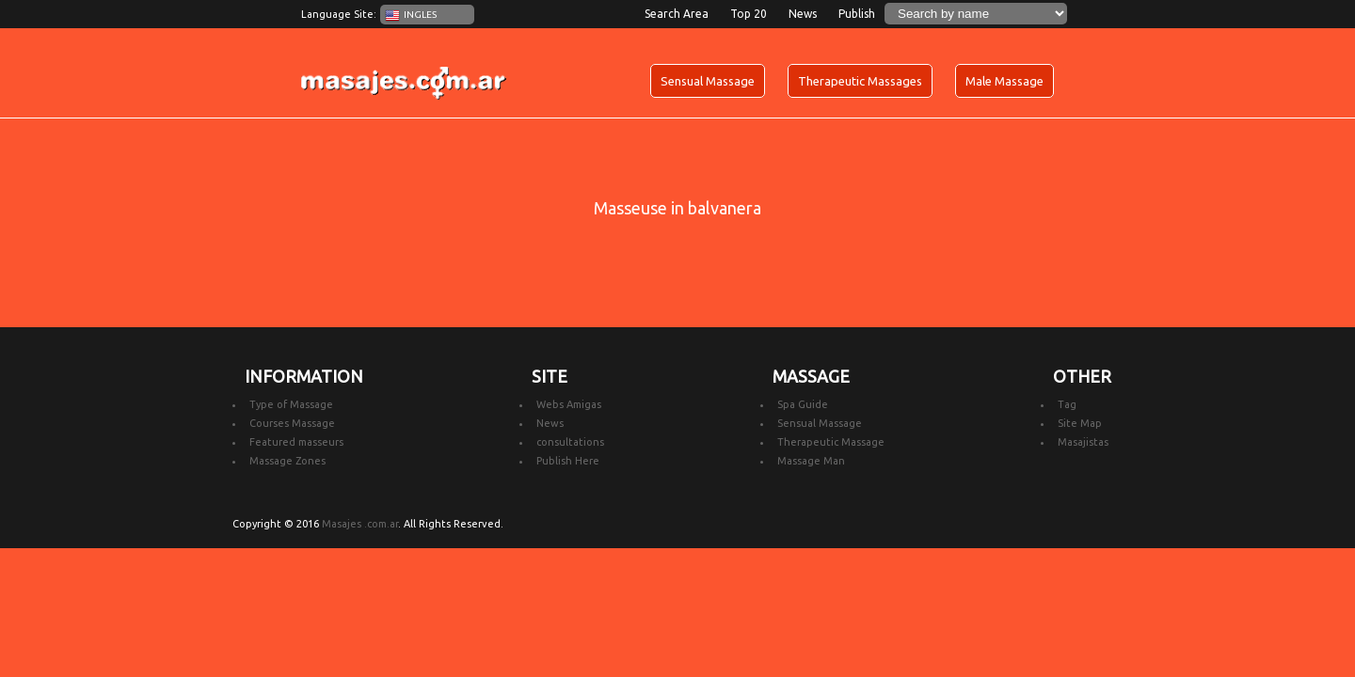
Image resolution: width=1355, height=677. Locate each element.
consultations (570, 442)
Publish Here (567, 460)
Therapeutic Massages (860, 80)
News (803, 14)
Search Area (677, 14)
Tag (1067, 404)
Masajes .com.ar (360, 523)
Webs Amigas (568, 404)
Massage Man (811, 460)
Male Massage (1004, 80)
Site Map (1080, 423)
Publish (856, 14)
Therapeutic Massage (831, 442)
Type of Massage (291, 404)
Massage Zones (287, 460)
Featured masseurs (296, 442)
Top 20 (748, 14)
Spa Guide (802, 404)
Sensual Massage (708, 80)
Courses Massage (292, 423)
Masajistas (1083, 442)
